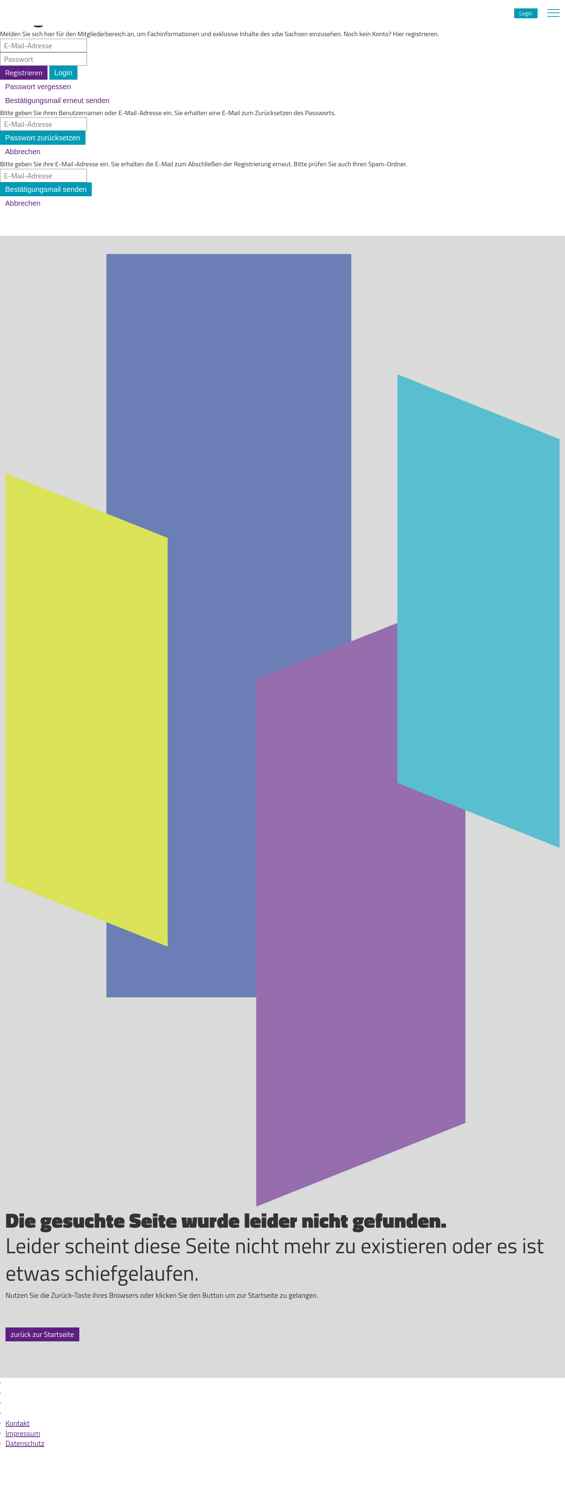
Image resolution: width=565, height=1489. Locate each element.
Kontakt (17, 1423)
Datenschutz (24, 1443)
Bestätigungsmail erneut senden (57, 100)
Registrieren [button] (23, 72)
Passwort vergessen (38, 87)
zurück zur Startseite (42, 1334)
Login (525, 13)
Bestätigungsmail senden (46, 189)
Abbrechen (23, 152)
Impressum (22, 1433)
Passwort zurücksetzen (42, 138)
